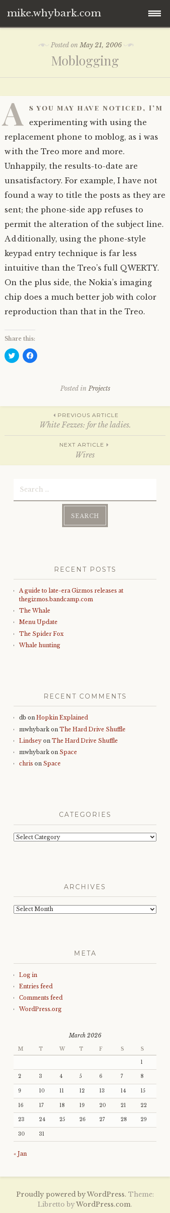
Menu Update (38, 622)
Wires (85, 449)
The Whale (34, 610)
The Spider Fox (41, 633)
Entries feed (36, 986)
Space (68, 752)
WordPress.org (40, 1009)
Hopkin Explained (62, 717)
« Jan (20, 1153)
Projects (99, 388)
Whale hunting (39, 645)
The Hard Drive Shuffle (92, 729)
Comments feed (41, 997)
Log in (28, 974)
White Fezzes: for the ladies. (85, 420)
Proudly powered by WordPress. (71, 1194)
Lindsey (30, 740)
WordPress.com (103, 1204)
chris (26, 763)
